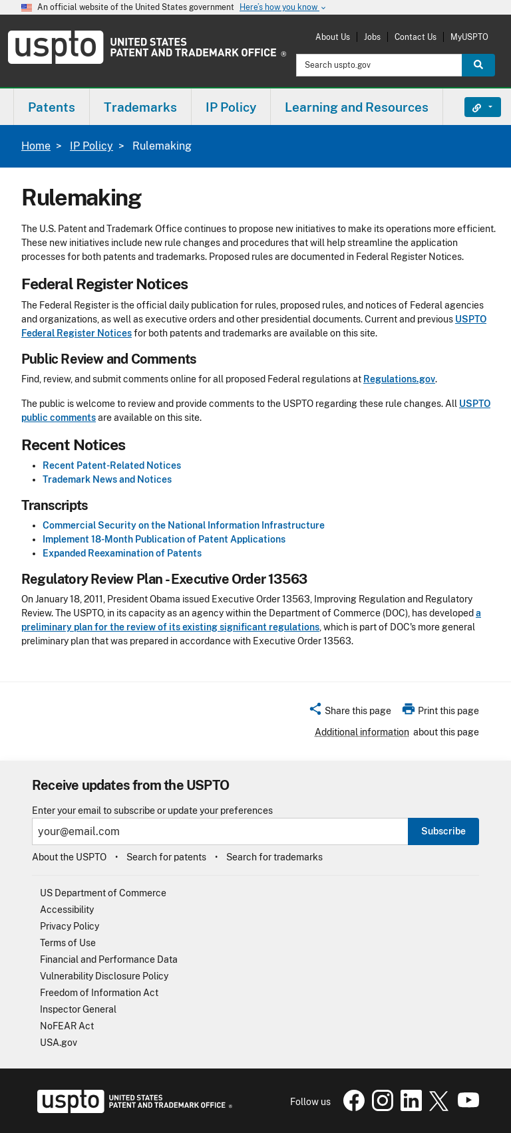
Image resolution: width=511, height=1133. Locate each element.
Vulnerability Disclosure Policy (104, 976)
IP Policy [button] (231, 107)
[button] (349, 712)
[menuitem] (51, 106)
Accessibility (67, 909)
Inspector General (78, 1009)
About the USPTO (69, 857)
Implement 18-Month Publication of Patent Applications (164, 539)
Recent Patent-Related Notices (112, 465)
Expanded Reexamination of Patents (122, 553)
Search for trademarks (274, 857)
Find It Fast (472, 107)
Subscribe (443, 831)
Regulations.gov (399, 379)
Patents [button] (51, 107)
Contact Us (415, 37)
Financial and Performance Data (109, 959)
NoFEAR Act (67, 1026)
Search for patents (166, 857)
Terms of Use (68, 943)
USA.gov (58, 1042)
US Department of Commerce (103, 893)
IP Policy (91, 146)
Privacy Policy (69, 926)
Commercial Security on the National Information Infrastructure (184, 525)
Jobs (372, 37)
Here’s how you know (283, 7)
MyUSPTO (469, 37)
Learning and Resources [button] (356, 107)
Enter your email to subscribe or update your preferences (152, 811)
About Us (332, 37)
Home (36, 146)
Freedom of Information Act (99, 992)
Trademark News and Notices (107, 479)
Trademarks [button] (140, 107)
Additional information (362, 732)
